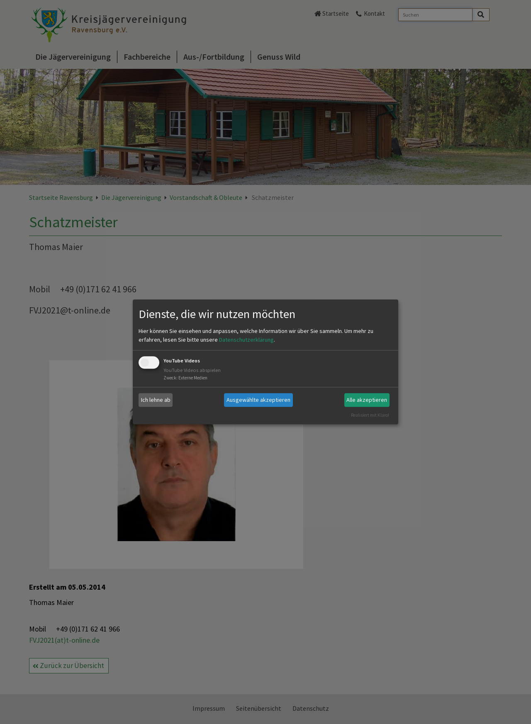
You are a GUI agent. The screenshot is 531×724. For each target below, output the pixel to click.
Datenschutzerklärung (246, 339)
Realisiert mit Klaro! (370, 415)
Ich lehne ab (156, 399)
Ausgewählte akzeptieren (258, 399)
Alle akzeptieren (366, 399)
